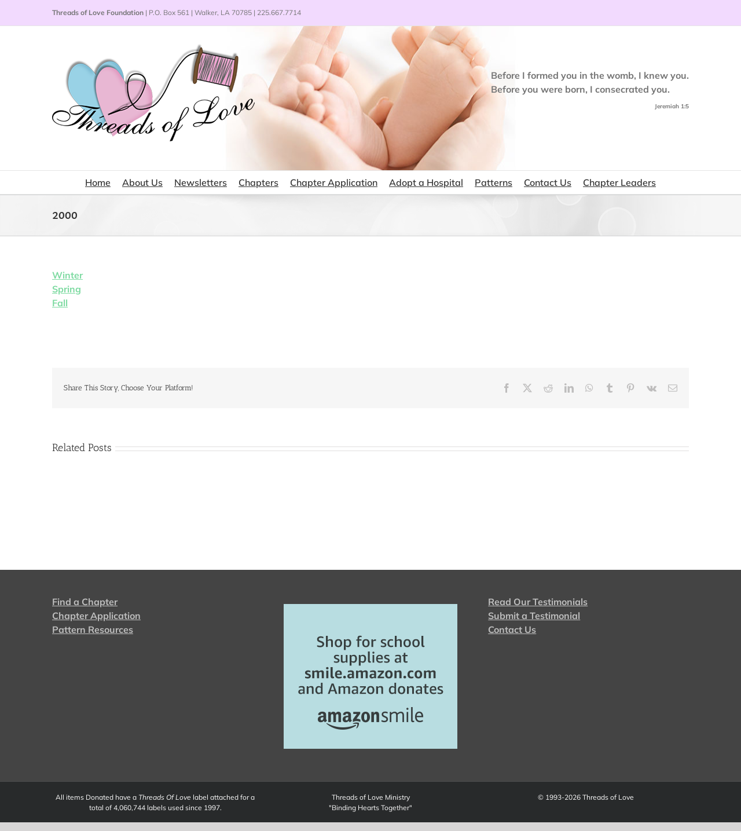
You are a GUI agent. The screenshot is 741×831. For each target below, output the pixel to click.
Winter (67, 275)
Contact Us (512, 629)
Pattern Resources (92, 629)
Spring (66, 289)
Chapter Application (96, 615)
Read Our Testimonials (538, 601)
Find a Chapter (85, 601)
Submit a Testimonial (534, 615)
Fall (60, 303)
